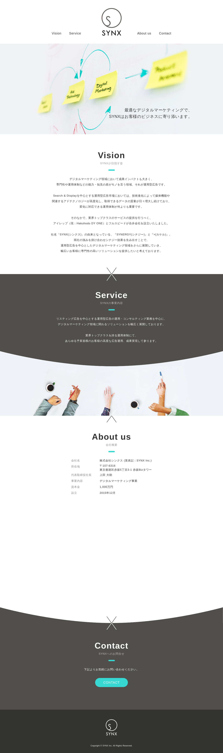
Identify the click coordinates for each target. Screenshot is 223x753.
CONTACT (111, 682)
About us (144, 33)
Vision (56, 33)
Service (75, 33)
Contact (165, 33)
